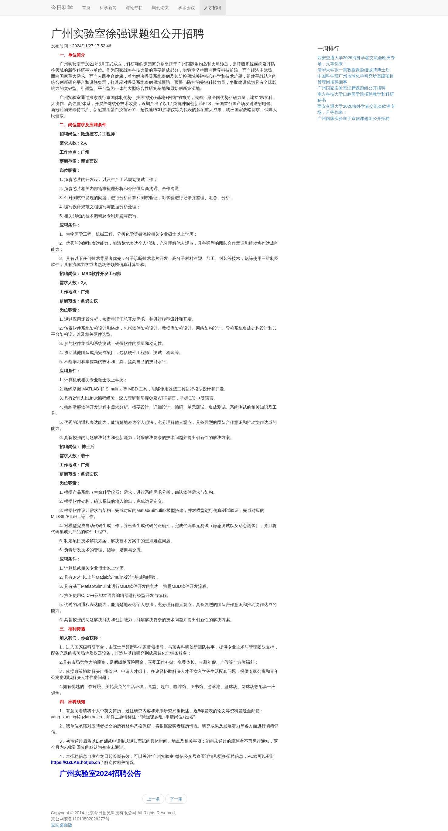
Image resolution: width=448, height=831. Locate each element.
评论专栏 (134, 7)
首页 (86, 7)
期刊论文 (160, 7)
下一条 (176, 798)
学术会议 (186, 7)
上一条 (153, 798)
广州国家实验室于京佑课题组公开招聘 (353, 118)
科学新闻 (108, 7)
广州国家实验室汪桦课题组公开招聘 (351, 88)
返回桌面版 (61, 824)
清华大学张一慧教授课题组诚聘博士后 (353, 69)
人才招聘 (212, 7)
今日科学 (62, 8)
